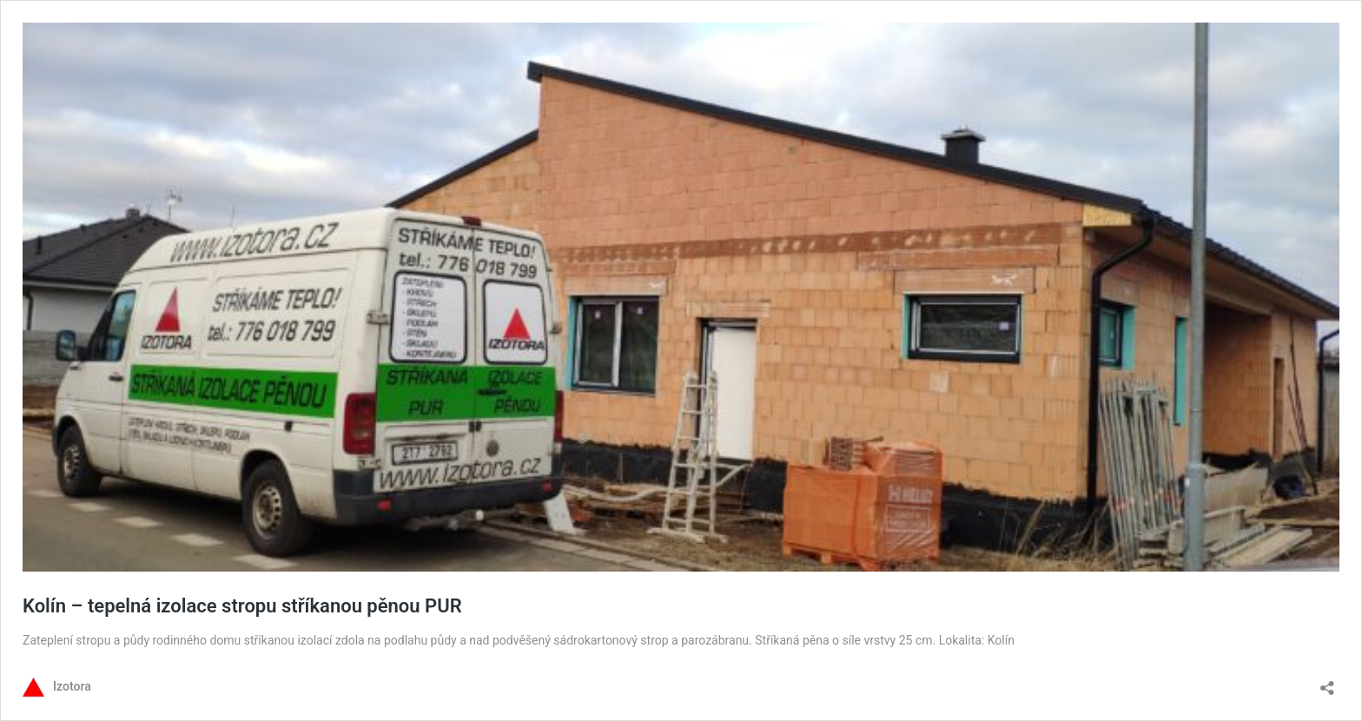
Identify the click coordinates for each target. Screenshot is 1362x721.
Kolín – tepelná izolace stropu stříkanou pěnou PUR (242, 606)
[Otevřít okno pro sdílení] (1327, 682)
